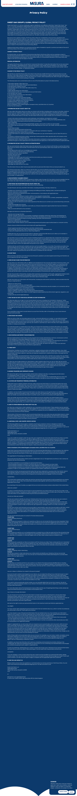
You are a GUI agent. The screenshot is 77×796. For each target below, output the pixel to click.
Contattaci (55, 4)
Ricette (48, 4)
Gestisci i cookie (61, 792)
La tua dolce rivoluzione (21, 4)
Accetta (71, 792)
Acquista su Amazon (65, 4)
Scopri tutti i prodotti (7, 4)
